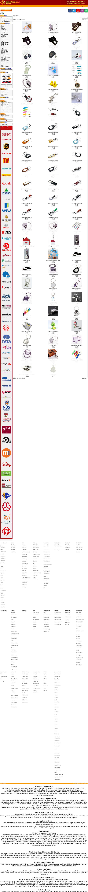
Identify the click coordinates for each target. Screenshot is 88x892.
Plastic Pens (35, 606)
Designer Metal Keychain (27, 89)
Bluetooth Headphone (47, 554)
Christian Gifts (67, 596)
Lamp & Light (67, 542)
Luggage (23, 559)
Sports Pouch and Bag (25, 569)
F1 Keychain (53, 103)
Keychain (13, 6)
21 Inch (45, 641)
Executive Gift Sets (14, 650)
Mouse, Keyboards (47, 563)
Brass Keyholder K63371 (53, 46)
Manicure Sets (4, 49)
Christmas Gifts (67, 598)
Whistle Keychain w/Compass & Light (77, 359)
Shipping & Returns (5, 91)
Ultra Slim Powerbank (58, 599)
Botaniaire (56, 653)
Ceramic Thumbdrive (25, 640)
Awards (12, 542)
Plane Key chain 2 (53, 317)
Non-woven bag (24, 561)
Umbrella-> (3, 65)
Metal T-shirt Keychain (53, 302)
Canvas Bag (24, 545)
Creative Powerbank (58, 596)
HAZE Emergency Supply (59, 545)
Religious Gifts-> (4, 41)
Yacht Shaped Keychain (53, 374)
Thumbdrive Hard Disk (25, 638)
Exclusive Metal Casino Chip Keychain (76, 89)
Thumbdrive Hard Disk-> (6, 62)
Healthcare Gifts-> (4, 30)
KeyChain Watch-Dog (76, 246)
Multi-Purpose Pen (36, 599)
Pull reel (3, 53)
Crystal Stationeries (58, 690)
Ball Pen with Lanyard (36, 594)
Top (0, 6)
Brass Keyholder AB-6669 (76, 32)
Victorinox (56, 679)
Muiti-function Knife (5, 51)
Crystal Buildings (57, 687)
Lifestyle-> (3, 35)
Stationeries (13, 638)
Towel (2, 579)
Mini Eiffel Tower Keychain (77, 302)
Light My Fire (57, 664)
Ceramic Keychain (76, 46)
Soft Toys (13, 630)
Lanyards (2, 560)
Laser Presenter (79, 542)
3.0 (44, 575)
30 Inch (45, 646)
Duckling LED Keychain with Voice (53, 89)
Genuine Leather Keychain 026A (27, 174)
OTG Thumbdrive (24, 656)
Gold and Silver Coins (58, 706)
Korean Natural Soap (58, 709)
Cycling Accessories (4, 641)
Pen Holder (13, 662)
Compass (2, 640)
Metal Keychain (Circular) (53, 288)
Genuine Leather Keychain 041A (27, 217)
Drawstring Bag (24, 552)
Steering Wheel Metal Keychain (27, 359)
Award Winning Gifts (58, 641)
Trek (55, 678)
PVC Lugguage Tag (79, 601)
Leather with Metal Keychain (53, 274)
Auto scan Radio (46, 544)
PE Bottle (34, 561)
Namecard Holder (4, 52)
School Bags (24, 564)
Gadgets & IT (46, 542)
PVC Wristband (78, 604)
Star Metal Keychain (53, 345)
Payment (2, 90)
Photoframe (56, 651)
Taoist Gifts (67, 603)
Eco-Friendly (3, 46)
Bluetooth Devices (47, 547)
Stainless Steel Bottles (37, 564)
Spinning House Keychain (27, 345)
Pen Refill (34, 603)
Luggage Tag (35, 645)
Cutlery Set (13, 603)
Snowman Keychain (77, 331)
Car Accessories (14, 598)
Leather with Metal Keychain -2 (76, 274)
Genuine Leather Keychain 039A (77, 203)
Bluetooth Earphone (47, 551)
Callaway (56, 655)
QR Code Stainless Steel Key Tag (26, 331)
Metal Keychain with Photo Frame (27, 302)
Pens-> (2, 37)
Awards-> (3, 26)
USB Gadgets (46, 572)
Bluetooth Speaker (47, 556)
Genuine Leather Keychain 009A (77, 132)
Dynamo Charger (46, 599)
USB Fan (45, 570)
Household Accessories (15, 609)
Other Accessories (36, 646)
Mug (33, 557)
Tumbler (34, 567)
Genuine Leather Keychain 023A (53, 160)
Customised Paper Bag (26, 549)
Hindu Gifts (67, 600)
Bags (23, 542)
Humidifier (12, 611)
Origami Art (13, 619)
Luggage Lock (35, 641)
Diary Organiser (13, 645)
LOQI (55, 666)
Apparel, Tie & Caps (4, 542)
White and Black (78, 628)
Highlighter (13, 652)
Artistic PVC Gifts (79, 596)
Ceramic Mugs (35, 547)
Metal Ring (13, 547)
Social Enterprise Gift (79, 626)
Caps (1, 544)
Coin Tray (3, 45)
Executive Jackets (3, 549)
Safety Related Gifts (14, 628)
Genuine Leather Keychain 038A (53, 203)
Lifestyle (12, 593)
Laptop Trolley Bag (25, 557)
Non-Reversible (3, 556)
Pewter (56, 711)
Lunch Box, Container (14, 616)
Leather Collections (4, 34)
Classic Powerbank (57, 594)
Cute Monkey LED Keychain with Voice (53, 75)
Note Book (13, 646)
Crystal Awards (13, 544)
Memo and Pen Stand (14, 655)
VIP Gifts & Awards (58, 638)
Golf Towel (2, 584)
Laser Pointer (78, 544)
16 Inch (45, 640)
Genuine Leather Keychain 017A (77, 146)
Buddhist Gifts (67, 594)
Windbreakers (3, 554)
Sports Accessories (4, 638)
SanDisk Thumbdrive (25, 660)
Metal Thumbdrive (25, 653)
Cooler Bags (24, 547)
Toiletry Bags (24, 572)
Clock (12, 599)
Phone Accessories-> (5, 38)
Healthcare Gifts (57, 542)
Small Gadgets (4, 56)
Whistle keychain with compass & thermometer (26, 374)
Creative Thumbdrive (25, 641)
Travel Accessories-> (5, 64)
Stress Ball (3, 58)
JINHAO (56, 659)
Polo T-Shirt (2, 565)
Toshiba (56, 676)
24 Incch (45, 643)
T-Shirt (2, 561)
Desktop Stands (46, 598)
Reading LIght (67, 545)
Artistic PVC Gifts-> (5, 44)
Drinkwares (35, 542)
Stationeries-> (3, 61)
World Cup (2, 645)
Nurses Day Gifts (57, 547)
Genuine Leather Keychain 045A (53, 217)
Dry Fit (2, 568)
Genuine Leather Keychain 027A (53, 174)
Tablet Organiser (25, 571)
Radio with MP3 (46, 545)
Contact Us (3, 95)
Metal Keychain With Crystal (76, 288)
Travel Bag (24, 574)
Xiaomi (56, 681)
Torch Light (67, 547)
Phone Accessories (47, 593)
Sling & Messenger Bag (26, 567)
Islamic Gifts (67, 601)
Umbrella (45, 638)
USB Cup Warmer (46, 568)
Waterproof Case (46, 608)
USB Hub (45, 573)
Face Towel (2, 582)
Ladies (12, 614)
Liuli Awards (13, 545)
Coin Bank (12, 601)
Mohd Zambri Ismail (58, 702)
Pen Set (34, 604)
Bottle (45, 650)
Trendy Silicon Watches (80, 608)
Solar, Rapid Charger (47, 606)
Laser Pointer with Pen (79, 545)
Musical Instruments (14, 618)
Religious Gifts (67, 593)
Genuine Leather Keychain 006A (53, 132)
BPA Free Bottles (36, 545)
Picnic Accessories (14, 625)
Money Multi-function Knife (27, 317)
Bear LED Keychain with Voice (27, 32)
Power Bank (56, 593)
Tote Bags (56, 667)
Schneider (56, 673)
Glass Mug (35, 556)
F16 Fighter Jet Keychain (77, 103)
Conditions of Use (4, 94)
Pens (34, 593)
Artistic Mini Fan (4, 43)
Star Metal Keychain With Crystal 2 (76, 345)
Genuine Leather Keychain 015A (53, 146)
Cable (44, 594)
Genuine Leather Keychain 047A (77, 217)
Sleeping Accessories (36, 650)
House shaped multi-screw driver (53, 246)
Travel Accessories (36, 638)
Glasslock (56, 657)
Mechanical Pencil (35, 596)
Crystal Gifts (56, 683)
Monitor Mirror (46, 561)
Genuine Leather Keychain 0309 (53, 189)
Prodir (55, 671)
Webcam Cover (4, 59)
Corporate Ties (3, 545)
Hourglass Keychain (77, 231)
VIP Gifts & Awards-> (5, 66)
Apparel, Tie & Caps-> (5, 25)
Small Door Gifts (8, 6)
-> (5, 42)
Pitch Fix (56, 669)
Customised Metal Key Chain (26, 75)
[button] (67, 6)
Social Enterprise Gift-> (5, 57)
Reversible (2, 557)
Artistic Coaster (78, 598)
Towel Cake (2, 589)
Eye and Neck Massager (48, 558)
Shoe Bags (24, 566)
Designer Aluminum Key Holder (77, 75)
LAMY (55, 662)
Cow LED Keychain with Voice (76, 61)
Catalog (3, 6)
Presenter (77, 549)
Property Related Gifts (14, 626)
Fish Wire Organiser (53, 118)
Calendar (12, 641)
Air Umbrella (45, 648)
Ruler (77, 606)
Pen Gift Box (35, 601)
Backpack (23, 544)
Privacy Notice (3, 93)
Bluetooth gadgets (47, 552)
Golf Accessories (14, 608)
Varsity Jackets (3, 552)
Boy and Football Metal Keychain (53, 32)
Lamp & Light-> (4, 31)
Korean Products (13, 613)
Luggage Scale (35, 643)
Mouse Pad (56, 650)
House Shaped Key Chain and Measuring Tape (26, 246)
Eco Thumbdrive (24, 646)
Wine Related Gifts (14, 633)
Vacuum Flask (35, 569)
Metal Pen (34, 598)
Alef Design (56, 645)
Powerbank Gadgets (58, 598)
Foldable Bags (24, 554)
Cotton (2, 566)
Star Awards (13, 549)
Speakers (45, 567)
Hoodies (2, 551)
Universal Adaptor (35, 653)
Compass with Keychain (27, 61)
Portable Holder (46, 604)
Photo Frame (13, 621)
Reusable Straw (35, 562)
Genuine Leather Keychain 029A (27, 189)
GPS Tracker (46, 560)
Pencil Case (24, 562)
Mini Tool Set (4, 50)
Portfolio (12, 648)
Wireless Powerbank (58, 603)
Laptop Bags (24, 556)
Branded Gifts (57, 643)
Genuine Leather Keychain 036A (27, 203)
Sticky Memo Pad (14, 664)
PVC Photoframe (78, 603)
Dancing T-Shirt (3, 563)
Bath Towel (2, 581)
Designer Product (57, 692)
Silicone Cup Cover (4, 54)
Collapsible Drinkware (36, 551)
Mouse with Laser (79, 547)
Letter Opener (13, 653)
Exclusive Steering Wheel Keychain (26, 103)
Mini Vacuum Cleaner (14, 657)
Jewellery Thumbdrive (25, 650)
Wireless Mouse (46, 565)
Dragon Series (57, 660)
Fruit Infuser (35, 554)
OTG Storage (46, 601)
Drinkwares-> (3, 28)
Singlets (2, 575)
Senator (56, 674)
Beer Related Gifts (14, 596)
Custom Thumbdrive (25, 643)
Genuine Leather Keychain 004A (27, 132)
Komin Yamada (57, 701)
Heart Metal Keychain (27, 231)
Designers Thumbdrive (25, 645)
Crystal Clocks (57, 688)
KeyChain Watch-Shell (26, 260)
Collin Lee (56, 694)
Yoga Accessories (14, 635)
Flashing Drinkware (36, 552)
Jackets (2, 547)
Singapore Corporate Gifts (59, 713)
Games (12, 606)
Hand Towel (2, 586)
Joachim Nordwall (57, 699)
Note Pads (13, 659)
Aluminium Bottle (35, 544)
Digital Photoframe (14, 623)
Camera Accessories (47, 596)
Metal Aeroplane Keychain (27, 288)
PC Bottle (34, 559)
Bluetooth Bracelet (47, 549)
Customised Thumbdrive (80, 599)
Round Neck (2, 570)
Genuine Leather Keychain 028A (77, 174)
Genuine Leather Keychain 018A (27, 160)
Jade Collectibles (57, 708)
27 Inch (45, 645)
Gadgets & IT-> (4, 29)
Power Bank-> (3, 40)
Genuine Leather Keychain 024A (77, 160)
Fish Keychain (27, 118)
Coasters (34, 549)
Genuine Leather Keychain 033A (77, 189)
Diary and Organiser (14, 643)
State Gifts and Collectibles (59, 714)
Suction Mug (35, 566)
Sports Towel (3, 587)
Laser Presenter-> (4, 33)
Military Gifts (3, 36)
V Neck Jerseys (3, 577)
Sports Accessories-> (5, 60)
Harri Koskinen (57, 697)
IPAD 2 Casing (57, 646)
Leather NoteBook (57, 648)
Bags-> (2, 27)
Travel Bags (35, 651)
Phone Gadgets (46, 603)
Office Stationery (14, 660)
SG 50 (56, 695)
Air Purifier (13, 594)
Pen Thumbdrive (24, 658)
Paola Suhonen (57, 704)
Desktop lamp (67, 544)
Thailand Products (57, 716)
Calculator (12, 640)
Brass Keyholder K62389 (27, 46)
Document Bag (24, 551)
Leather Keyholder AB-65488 (27, 274)
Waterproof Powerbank (58, 601)
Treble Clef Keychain (53, 359)
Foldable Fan (13, 604)
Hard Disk (23, 648)
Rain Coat (45, 651)
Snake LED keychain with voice (53, 331)
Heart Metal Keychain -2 (53, 231)
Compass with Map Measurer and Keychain (53, 61)
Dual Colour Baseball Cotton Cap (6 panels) (6, 85)
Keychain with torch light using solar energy (53, 260)
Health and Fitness (57, 544)
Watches (12, 632)
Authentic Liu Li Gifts (58, 640)
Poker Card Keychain (77, 317)
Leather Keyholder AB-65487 (76, 260)
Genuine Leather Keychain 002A (77, 118)
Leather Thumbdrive (25, 651)
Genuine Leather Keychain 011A (27, 146)
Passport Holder (35, 648)
